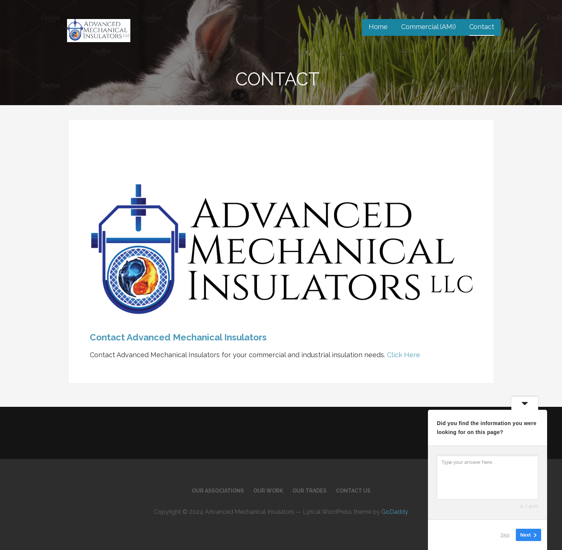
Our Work (268, 491)
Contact (481, 27)
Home (378, 27)
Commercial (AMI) (428, 27)
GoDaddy (394, 511)
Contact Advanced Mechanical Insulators (178, 337)
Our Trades (309, 491)
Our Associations (218, 491)
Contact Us (353, 491)
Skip (505, 535)
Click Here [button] (402, 355)
